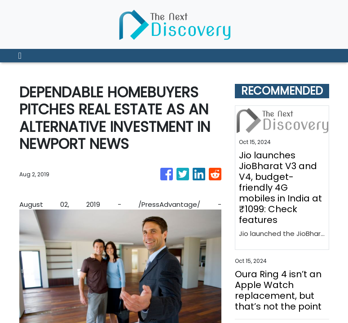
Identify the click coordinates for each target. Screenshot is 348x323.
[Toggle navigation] (20, 55)
